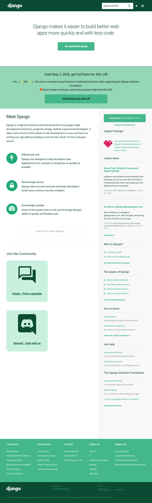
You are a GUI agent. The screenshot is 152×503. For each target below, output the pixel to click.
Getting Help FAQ (71, 451)
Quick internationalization (118, 293)
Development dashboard (114, 326)
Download (125, 118)
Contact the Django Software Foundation (121, 399)
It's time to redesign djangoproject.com (123, 207)
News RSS (94, 474)
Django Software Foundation (18, 465)
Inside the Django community (117, 336)
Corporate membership (125, 456)
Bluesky (93, 465)
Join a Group (43, 451)
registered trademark (76, 497)
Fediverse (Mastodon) (99, 460)
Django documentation (124, 125)
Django (15, 5)
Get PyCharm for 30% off (76, 98)
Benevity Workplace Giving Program (130, 465)
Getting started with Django (116, 263)
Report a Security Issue (47, 465)
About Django (12, 451)
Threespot (104, 489)
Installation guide (114, 252)
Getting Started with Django (18, 456)
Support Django (110, 390)
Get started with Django (76, 46)
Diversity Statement (14, 474)
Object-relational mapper (117, 280)
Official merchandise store (126, 460)
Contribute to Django (47, 456)
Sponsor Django (122, 451)
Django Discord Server (113, 352)
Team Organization (14, 460)
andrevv (122, 489)
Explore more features (114, 300)
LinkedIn (93, 469)
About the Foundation (113, 381)
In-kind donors (61, 489)
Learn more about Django (50, 231)
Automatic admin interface (118, 284)
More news (108, 235)
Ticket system (110, 317)
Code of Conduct (13, 469)
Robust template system (117, 289)
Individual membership (47, 469)
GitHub (93, 451)
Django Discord (70, 456)
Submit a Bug (43, 460)
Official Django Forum (113, 361)
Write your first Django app (118, 257)
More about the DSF (112, 406)
